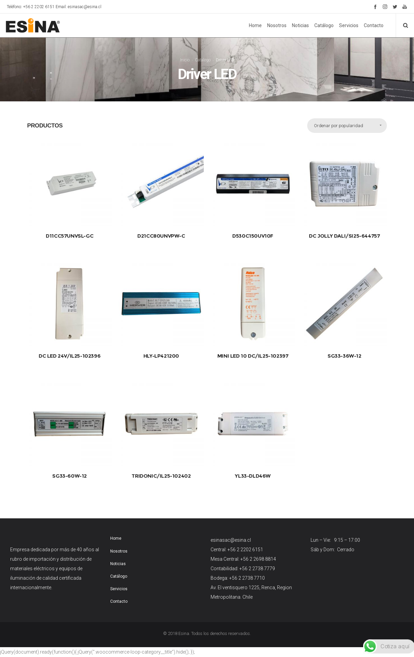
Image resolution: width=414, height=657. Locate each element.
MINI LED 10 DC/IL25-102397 (253, 350)
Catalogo (203, 57)
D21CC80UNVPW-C (161, 230)
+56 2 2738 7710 (247, 572)
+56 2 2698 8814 (258, 553)
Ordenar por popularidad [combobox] (338, 119)
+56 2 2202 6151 (245, 544)
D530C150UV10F (252, 230)
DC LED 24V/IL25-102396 (69, 350)
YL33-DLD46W (253, 470)
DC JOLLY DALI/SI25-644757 (344, 230)
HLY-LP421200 (161, 350)
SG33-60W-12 (69, 470)
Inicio (185, 57)
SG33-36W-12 (344, 350)
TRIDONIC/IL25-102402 (161, 470)
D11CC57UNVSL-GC (69, 230)
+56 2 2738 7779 (257, 563)
